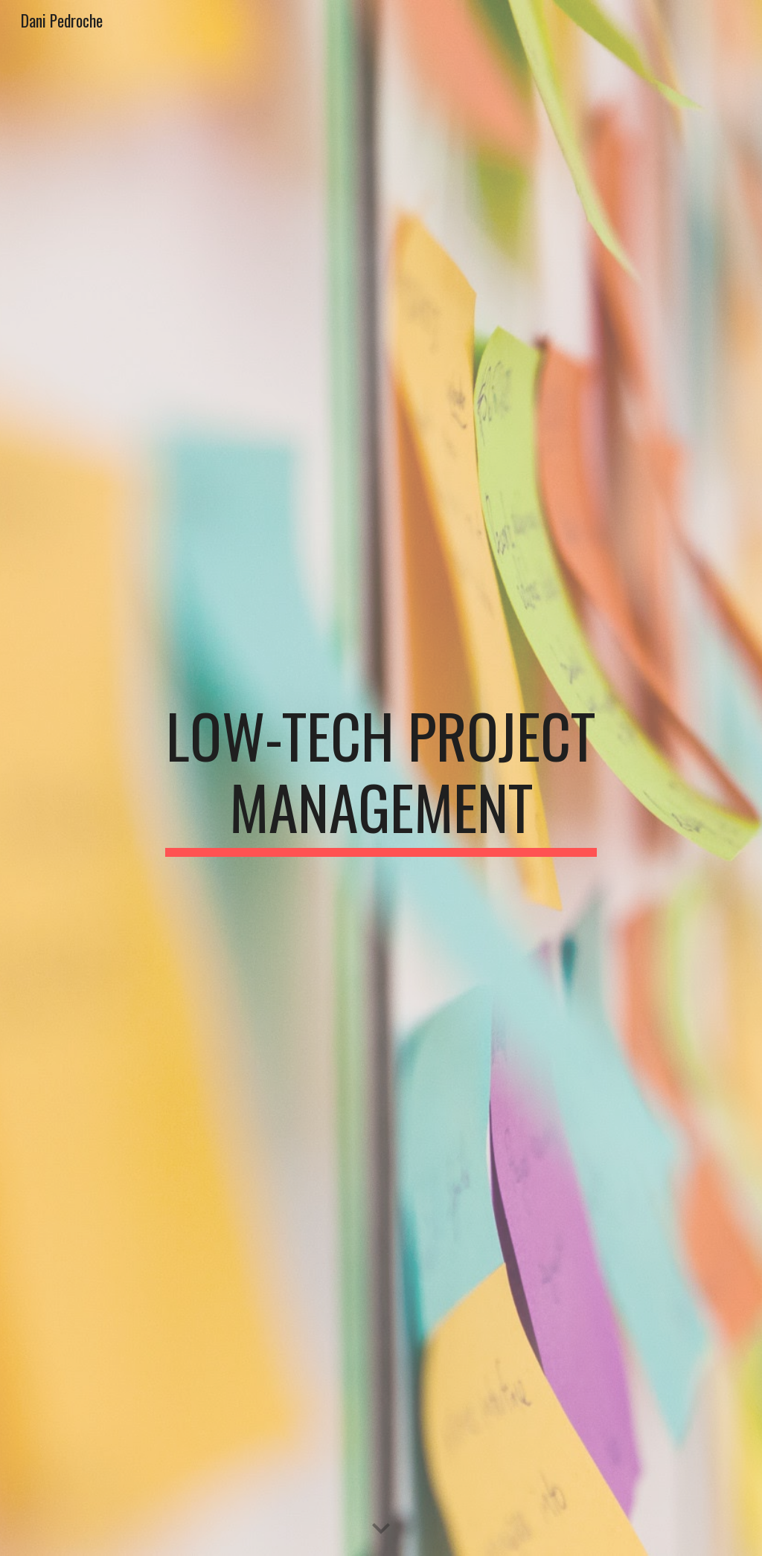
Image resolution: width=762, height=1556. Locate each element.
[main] (380, 778)
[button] (381, 1529)
